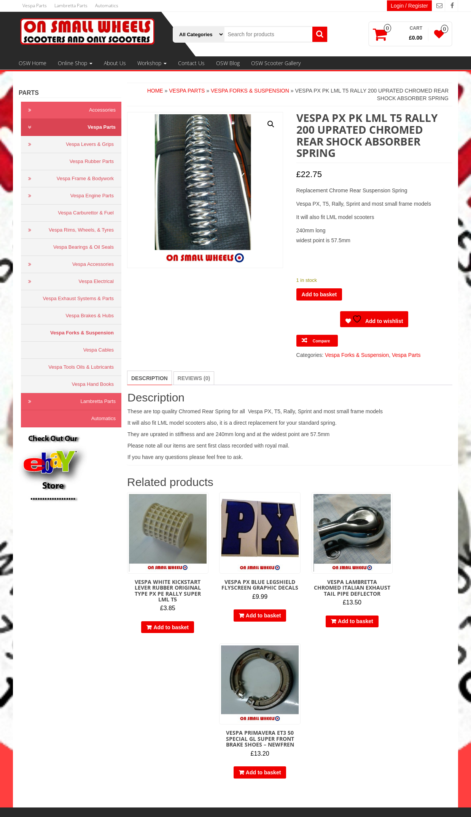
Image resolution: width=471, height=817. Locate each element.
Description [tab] (149, 378)
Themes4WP (286, 806)
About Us (115, 63)
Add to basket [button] (166, 618)
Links (32, 717)
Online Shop (75, 63)
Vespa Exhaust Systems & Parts (78, 298)
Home (155, 91)
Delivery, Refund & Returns (58, 702)
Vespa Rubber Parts (92, 161)
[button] (271, 124)
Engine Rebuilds (164, 748)
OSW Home (32, 63)
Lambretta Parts (71, 5)
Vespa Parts (34, 5)
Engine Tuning (162, 740)
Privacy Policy (42, 694)
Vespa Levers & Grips (69, 144)
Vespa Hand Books (93, 384)
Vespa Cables (98, 350)
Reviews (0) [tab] (194, 378)
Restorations (160, 755)
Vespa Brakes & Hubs (90, 315)
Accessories (70, 110)
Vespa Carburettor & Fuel (86, 213)
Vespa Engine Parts (69, 195)
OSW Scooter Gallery (276, 63)
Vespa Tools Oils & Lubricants (81, 367)
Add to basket (319, 294)
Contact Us (191, 63)
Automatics (106, 5)
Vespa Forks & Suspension (82, 333)
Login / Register (409, 6)
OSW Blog (228, 63)
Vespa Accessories (69, 264)
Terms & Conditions (49, 687)
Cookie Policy (42, 710)
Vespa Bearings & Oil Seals (83, 247)
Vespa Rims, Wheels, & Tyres (69, 230)
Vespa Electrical (69, 281)
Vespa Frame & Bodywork (69, 178)
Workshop (152, 63)
